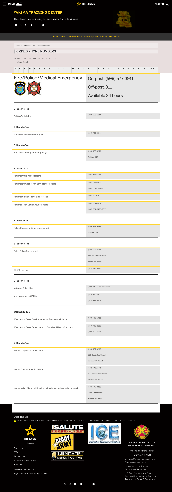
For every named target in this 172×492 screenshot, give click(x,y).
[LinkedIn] (25, 25)
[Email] (43, 25)
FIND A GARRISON (142, 455)
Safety (145, 462)
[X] (21, 25)
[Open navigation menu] (8, 4)
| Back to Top (22, 109)
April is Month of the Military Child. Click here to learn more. (86, 36)
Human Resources (132, 466)
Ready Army (18, 464)
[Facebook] (16, 25)
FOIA (16, 452)
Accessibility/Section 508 (25, 460)
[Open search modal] (162, 4)
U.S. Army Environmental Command (139, 473)
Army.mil (30, 443)
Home (18, 46)
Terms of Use (19, 456)
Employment (19, 448)
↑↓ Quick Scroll (22, 62)
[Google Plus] (31, 25)
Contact (26, 46)
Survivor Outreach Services (137, 459)
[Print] (37, 25)
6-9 (152, 69)
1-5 (144, 69)
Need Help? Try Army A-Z (25, 470)
